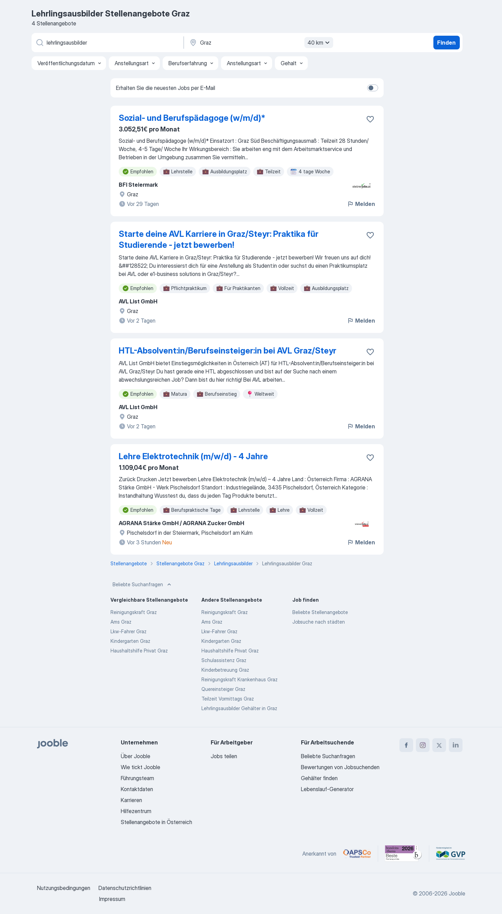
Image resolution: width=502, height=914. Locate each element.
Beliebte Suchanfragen (143, 584)
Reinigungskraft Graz (133, 612)
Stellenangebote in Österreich (156, 822)
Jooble (457, 893)
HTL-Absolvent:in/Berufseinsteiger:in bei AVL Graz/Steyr (227, 351)
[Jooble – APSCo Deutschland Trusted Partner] (357, 853)
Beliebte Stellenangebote (320, 612)
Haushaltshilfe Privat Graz (139, 650)
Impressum (112, 898)
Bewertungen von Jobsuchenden (340, 767)
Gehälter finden (319, 778)
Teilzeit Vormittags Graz (227, 699)
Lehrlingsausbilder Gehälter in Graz (239, 708)
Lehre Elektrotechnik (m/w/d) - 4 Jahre (193, 456)
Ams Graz (120, 622)
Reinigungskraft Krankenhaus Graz (239, 679)
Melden (361, 203)
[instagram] (423, 745)
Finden (446, 42)
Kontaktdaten (137, 789)
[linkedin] (456, 745)
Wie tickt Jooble (140, 767)
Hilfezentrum (136, 811)
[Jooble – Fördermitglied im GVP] (450, 853)
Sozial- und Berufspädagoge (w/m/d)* (192, 118)
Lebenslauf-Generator (327, 789)
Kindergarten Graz (130, 641)
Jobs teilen (224, 756)
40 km (319, 42)
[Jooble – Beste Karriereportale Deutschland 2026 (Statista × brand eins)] (403, 853)
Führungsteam (137, 778)
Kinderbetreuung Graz (225, 670)
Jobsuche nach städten (318, 622)
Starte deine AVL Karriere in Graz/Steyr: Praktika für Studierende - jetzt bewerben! (218, 239)
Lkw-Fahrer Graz (128, 631)
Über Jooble (135, 756)
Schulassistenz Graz (223, 660)
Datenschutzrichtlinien (124, 887)
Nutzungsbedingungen (63, 887)
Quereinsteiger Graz (223, 689)
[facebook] (406, 745)
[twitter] (439, 745)
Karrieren (131, 800)
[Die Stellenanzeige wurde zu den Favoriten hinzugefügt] (370, 119)
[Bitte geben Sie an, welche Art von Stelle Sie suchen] (107, 42)
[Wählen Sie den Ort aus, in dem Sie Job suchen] (260, 42)
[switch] (372, 87)
